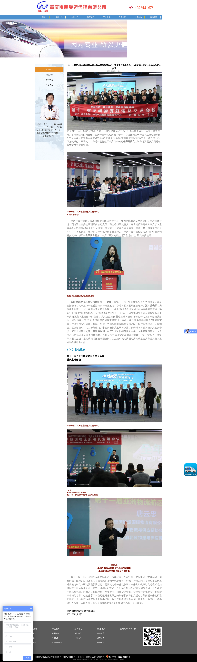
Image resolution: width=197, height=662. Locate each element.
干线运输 (55, 633)
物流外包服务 (57, 642)
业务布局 (138, 17)
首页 (43, 17)
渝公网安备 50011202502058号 (118, 657)
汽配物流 (100, 638)
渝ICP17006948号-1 (69, 657)
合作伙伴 (122, 17)
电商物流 (100, 642)
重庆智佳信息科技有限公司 (95, 657)
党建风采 (49, 75)
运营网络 (90, 17)
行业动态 (49, 85)
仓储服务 (55, 638)
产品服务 (106, 17)
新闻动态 (49, 80)
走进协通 (74, 17)
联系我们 (153, 17)
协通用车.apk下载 (128, 629)
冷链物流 (100, 633)
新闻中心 (59, 17)
